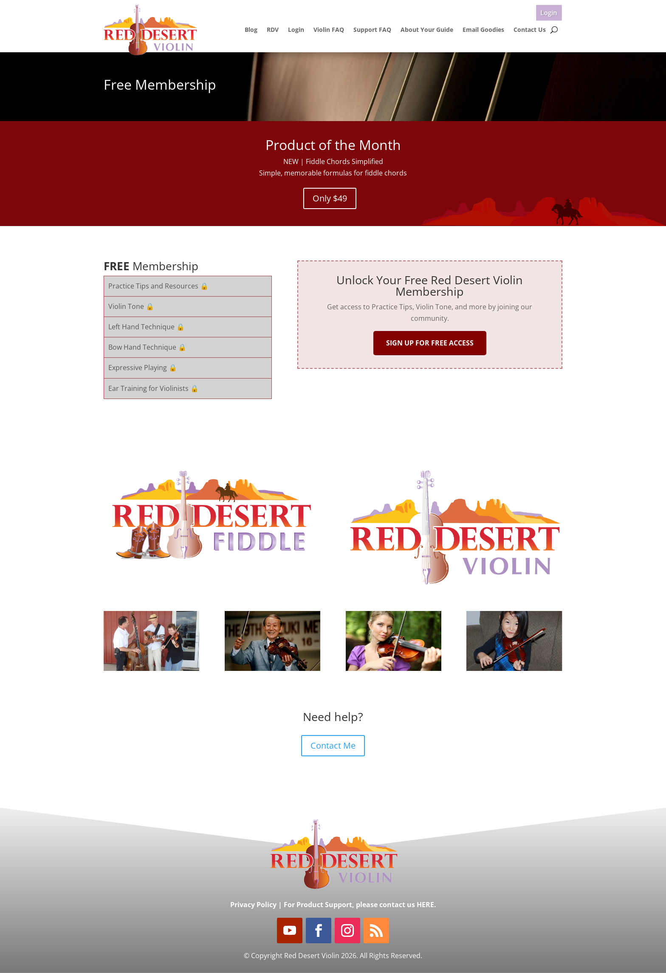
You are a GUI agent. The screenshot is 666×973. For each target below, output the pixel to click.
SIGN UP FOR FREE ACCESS (430, 343)
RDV (273, 29)
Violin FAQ (328, 29)
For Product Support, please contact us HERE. (360, 904)
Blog (251, 29)
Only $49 (330, 198)
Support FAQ (372, 29)
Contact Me (333, 745)
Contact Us (530, 29)
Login (549, 12)
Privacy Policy (253, 904)
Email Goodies (483, 29)
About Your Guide (427, 29)
